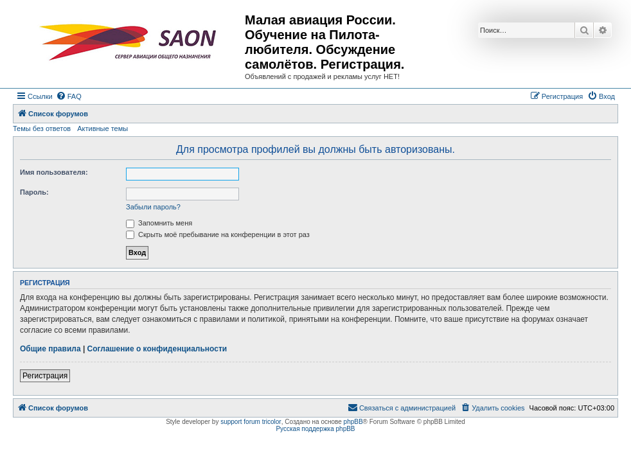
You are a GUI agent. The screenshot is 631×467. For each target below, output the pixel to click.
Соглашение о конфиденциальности (157, 348)
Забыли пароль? (153, 207)
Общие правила (50, 348)
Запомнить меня (159, 223)
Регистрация (44, 375)
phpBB (353, 421)
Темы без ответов (42, 128)
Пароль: (34, 192)
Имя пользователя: (54, 172)
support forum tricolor (250, 421)
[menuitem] (69, 96)
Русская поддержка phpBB (315, 428)
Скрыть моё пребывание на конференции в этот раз (218, 234)
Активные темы (102, 128)
